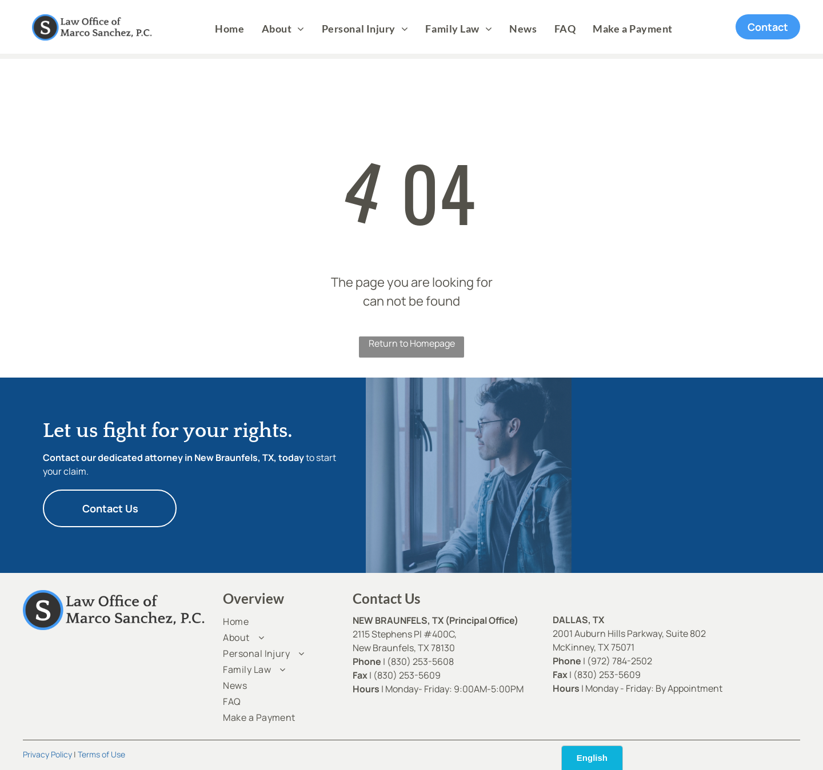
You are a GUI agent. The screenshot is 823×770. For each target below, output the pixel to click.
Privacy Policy (47, 754)
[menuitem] (229, 29)
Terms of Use (101, 754)
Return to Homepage (412, 343)
